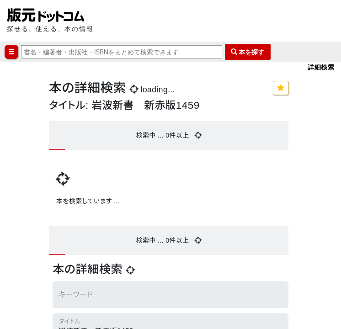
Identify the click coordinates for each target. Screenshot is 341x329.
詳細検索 (321, 67)
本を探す (248, 52)
